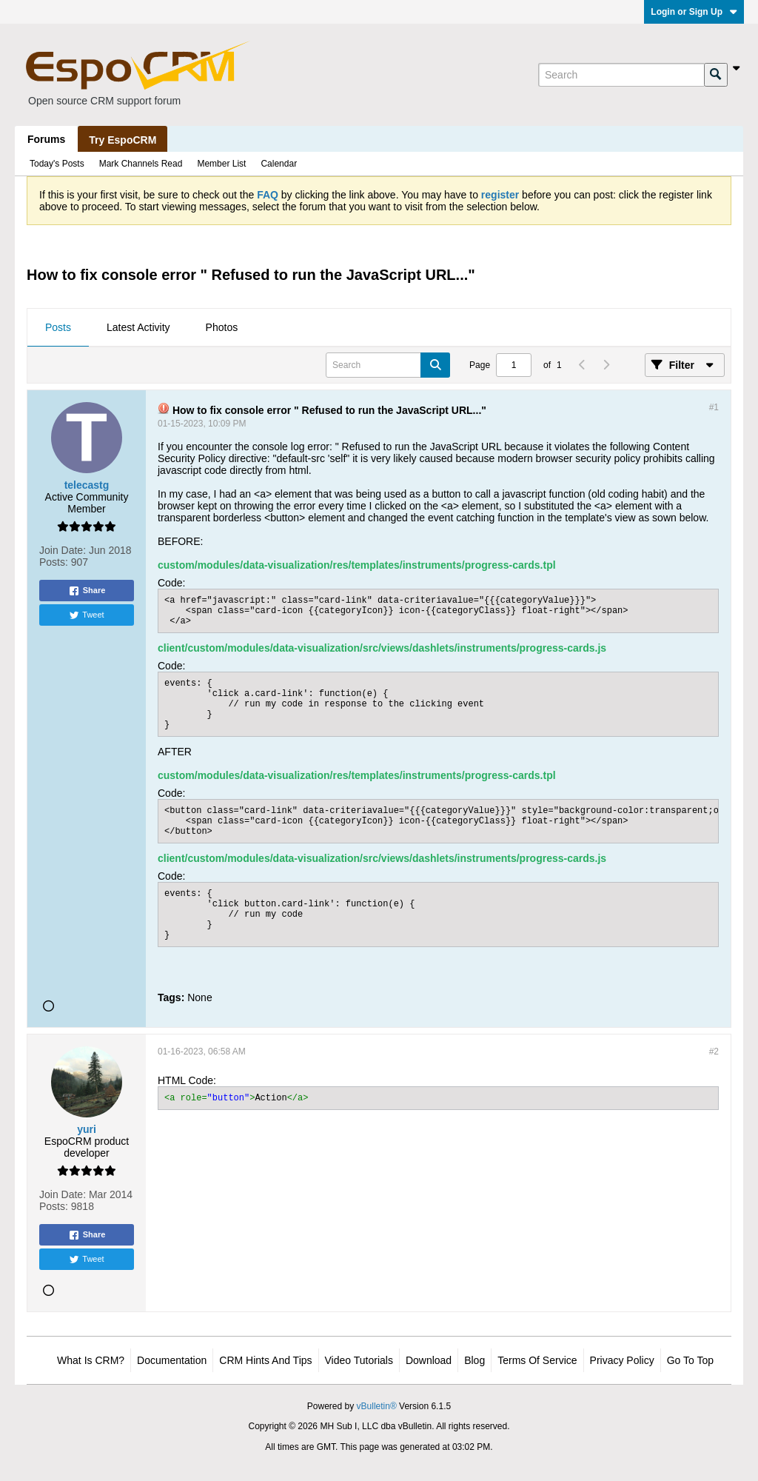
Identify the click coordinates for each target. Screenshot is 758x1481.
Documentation (172, 1360)
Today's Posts (57, 163)
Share (87, 591)
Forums (46, 139)
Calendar (279, 163)
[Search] (621, 75)
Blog (474, 1360)
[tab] (58, 328)
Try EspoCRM (122, 140)
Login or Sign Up (694, 12)
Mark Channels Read (141, 163)
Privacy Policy (622, 1360)
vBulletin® (377, 1406)
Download (429, 1360)
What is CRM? (90, 1360)
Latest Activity (138, 327)
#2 (714, 1051)
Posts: (53, 562)
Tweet (86, 615)
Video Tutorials (359, 1360)
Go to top (690, 1360)
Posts (58, 327)
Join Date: (62, 550)
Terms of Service (537, 1360)
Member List (221, 163)
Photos (222, 327)
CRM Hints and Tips (265, 1360)
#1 (714, 407)
